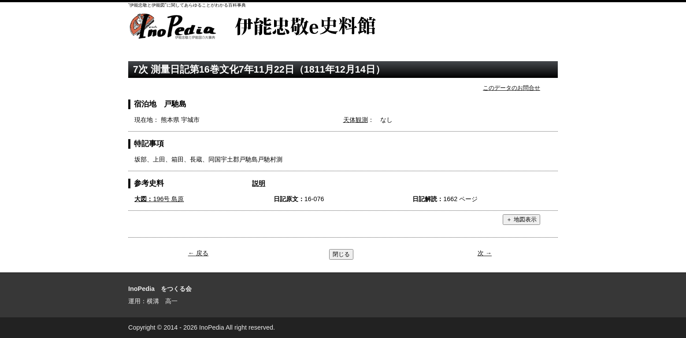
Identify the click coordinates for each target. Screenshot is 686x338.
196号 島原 (159, 198)
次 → (485, 253)
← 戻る (198, 253)
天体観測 (355, 119)
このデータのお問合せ (511, 87)
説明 (258, 183)
